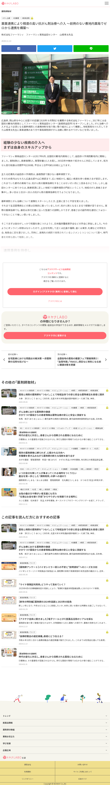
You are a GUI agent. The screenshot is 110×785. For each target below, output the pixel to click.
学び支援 (7, 743)
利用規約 (27, 771)
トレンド (7, 715)
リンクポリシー (27, 779)
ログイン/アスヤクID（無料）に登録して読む (55, 291)
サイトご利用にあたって (82, 771)
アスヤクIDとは (55, 301)
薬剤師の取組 (9, 729)
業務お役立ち (9, 736)
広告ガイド (82, 779)
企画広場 (7, 750)
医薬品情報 (8, 722)
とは (14, 757)
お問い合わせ (83, 764)
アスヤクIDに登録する (55, 335)
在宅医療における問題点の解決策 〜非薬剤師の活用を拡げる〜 (30, 358)
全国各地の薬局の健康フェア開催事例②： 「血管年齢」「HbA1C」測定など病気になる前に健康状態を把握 (79, 359)
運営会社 (27, 764)
